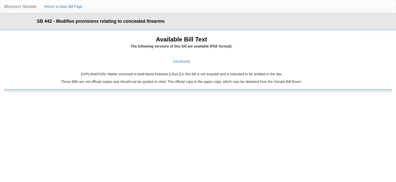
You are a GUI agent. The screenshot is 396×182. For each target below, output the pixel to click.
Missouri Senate (20, 6)
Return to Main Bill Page (63, 7)
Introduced (181, 61)
